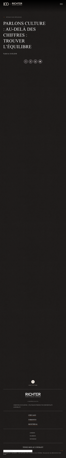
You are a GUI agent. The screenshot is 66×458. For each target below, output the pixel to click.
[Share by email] (40, 61)
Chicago (32, 415)
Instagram (33, 439)
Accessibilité (17, 407)
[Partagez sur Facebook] (31, 61)
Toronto (32, 420)
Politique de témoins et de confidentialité (40, 405)
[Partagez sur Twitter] (26, 61)
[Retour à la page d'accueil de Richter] (33, 394)
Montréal (33, 424)
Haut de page (33, 385)
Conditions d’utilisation (20, 405)
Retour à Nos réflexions (14, 17)
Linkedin (32, 433)
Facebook (33, 436)
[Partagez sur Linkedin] (35, 61)
